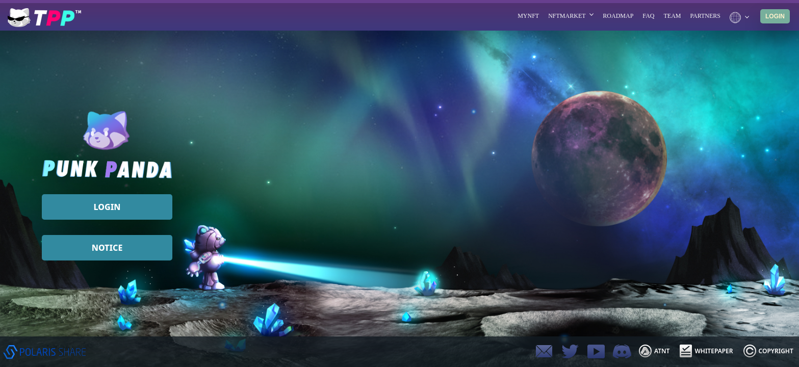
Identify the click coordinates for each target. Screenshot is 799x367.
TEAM (672, 16)
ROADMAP (618, 16)
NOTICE (107, 247)
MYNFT (528, 16)
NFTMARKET (571, 16)
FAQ (648, 16)
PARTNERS (705, 16)
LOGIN (775, 16)
